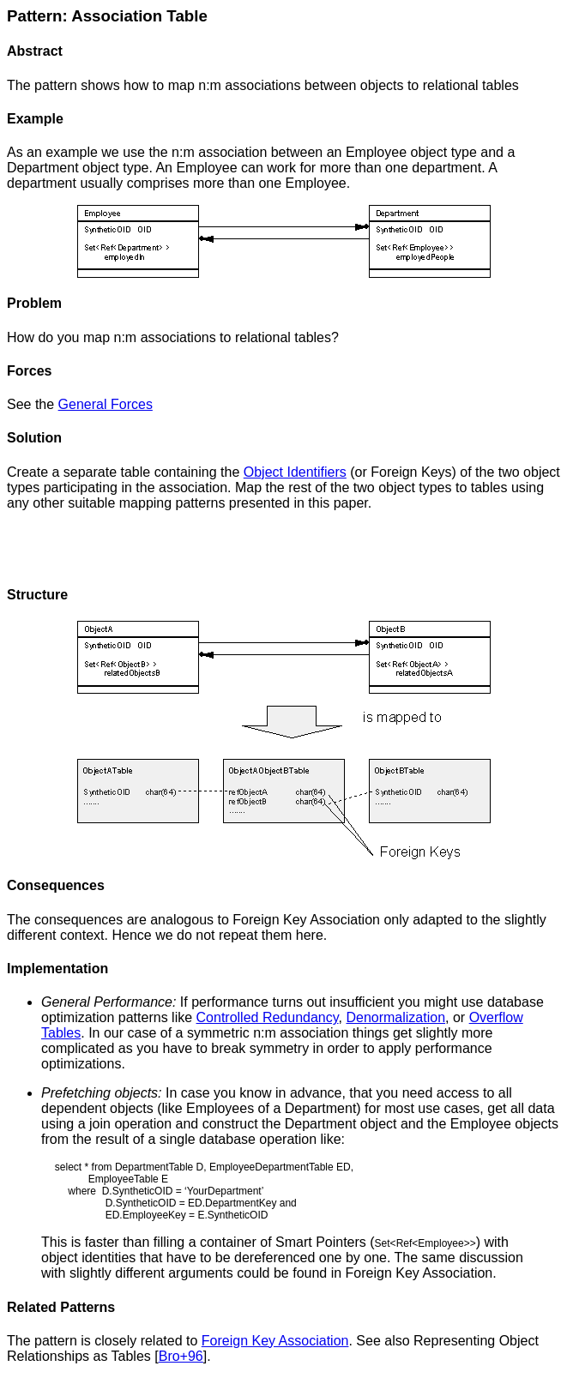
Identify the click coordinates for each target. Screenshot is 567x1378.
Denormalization (395, 1017)
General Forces (105, 404)
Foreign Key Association (275, 1340)
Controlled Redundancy (267, 1017)
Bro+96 (181, 1356)
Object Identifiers (295, 472)
